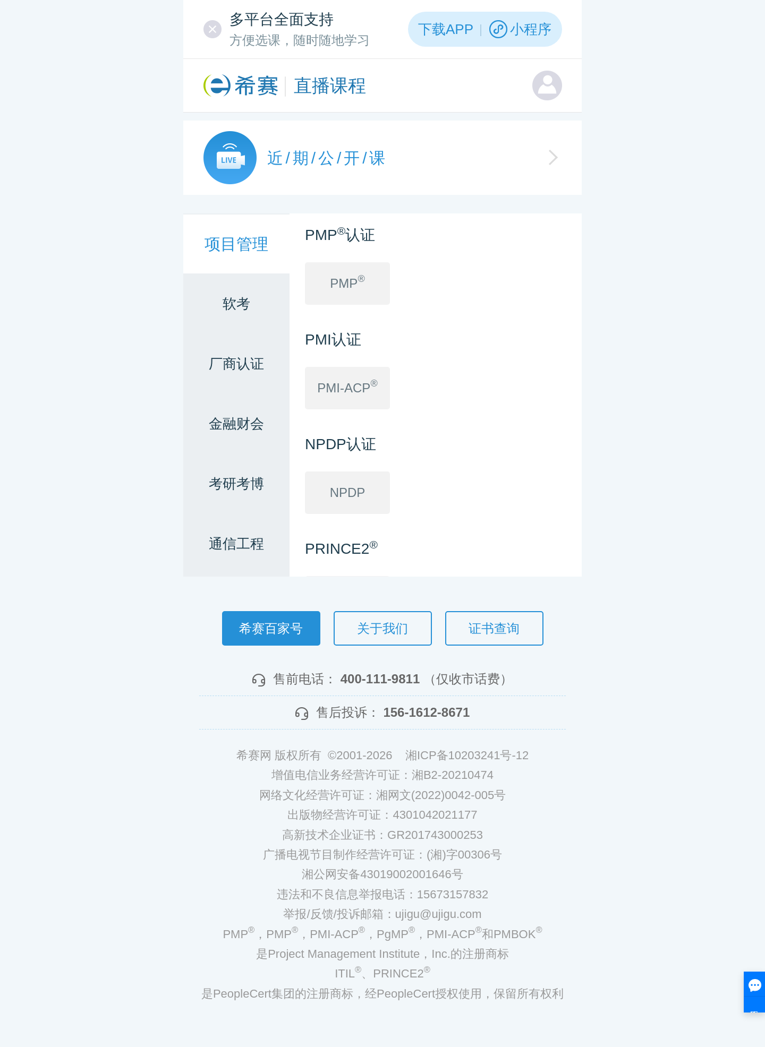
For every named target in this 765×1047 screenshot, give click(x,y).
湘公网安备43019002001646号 (382, 874)
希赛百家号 (271, 628)
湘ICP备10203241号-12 (467, 755)
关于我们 (382, 628)
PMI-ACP (347, 386)
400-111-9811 (380, 679)
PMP (347, 281)
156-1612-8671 (426, 712)
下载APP (445, 29)
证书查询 (494, 628)
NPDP (348, 492)
